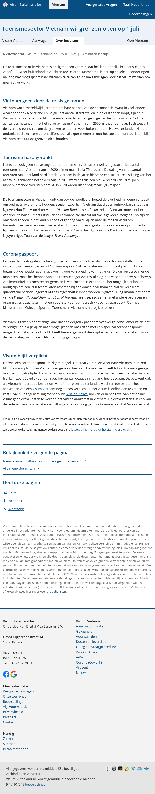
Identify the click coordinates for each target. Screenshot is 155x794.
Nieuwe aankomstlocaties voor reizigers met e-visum (43, 461)
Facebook (13, 501)
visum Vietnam (44, 389)
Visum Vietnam (13, 40)
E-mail (11, 492)
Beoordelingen (140, 14)
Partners (9, 717)
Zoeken (8, 738)
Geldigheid (84, 631)
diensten (60, 591)
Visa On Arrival (87, 652)
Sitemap (9, 744)
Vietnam (58, 4)
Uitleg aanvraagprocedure (96, 647)
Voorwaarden (86, 636)
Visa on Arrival (77, 394)
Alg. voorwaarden (16, 706)
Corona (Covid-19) (89, 662)
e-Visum (82, 657)
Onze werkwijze (14, 696)
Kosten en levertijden (92, 641)
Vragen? (82, 667)
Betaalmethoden (15, 749)
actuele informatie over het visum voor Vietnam (102, 429)
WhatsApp (14, 509)
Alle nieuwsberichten (19, 468)
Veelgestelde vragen (101, 4)
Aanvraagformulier (90, 626)
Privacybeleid (13, 712)
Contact (9, 722)
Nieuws (81, 672)
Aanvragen (40, 40)
